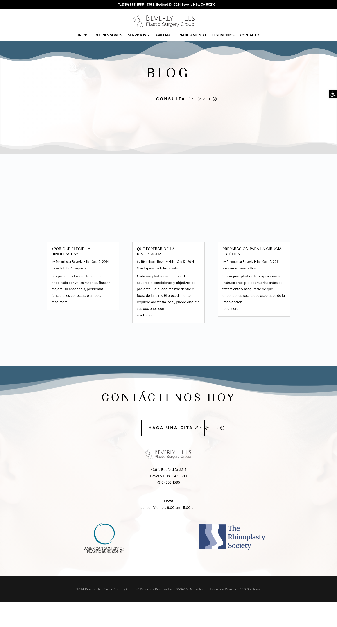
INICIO (83, 35)
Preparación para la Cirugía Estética (252, 251)
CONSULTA (170, 99)
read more (60, 302)
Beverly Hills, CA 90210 (168, 476)
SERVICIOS (137, 35)
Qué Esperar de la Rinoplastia (155, 251)
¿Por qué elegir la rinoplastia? (71, 251)
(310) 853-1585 (133, 4)
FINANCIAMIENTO (191, 35)
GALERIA (163, 35)
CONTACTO (249, 35)
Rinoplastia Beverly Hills (72, 261)
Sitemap (182, 589)
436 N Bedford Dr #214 (168, 469)
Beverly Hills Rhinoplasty (69, 268)
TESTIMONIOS (223, 35)
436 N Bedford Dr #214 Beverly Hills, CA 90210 (180, 4)
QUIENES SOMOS (108, 35)
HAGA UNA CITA (170, 428)
